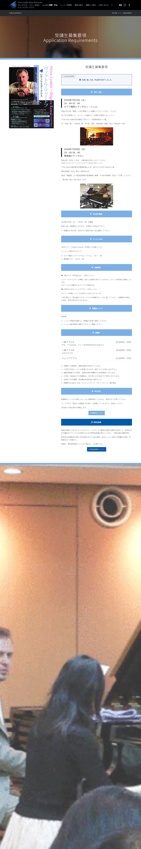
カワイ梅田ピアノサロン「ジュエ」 (81, 106)
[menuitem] (37, 5)
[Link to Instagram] (124, 5)
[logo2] (27, 5)
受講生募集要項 (15, 13)
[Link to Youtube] (120, 5)
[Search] (112, 5)
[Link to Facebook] (129, 5)
